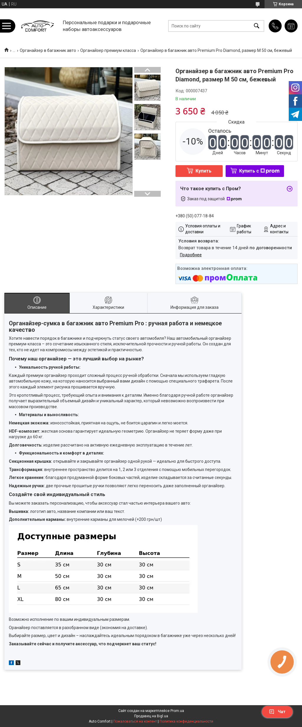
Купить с (259, 171)
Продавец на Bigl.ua (151, 716)
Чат (277, 711)
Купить (203, 171)
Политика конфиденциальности (186, 721)
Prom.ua (177, 711)
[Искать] (257, 25)
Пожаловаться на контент (135, 721)
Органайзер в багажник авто (48, 50)
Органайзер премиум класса (108, 50)
